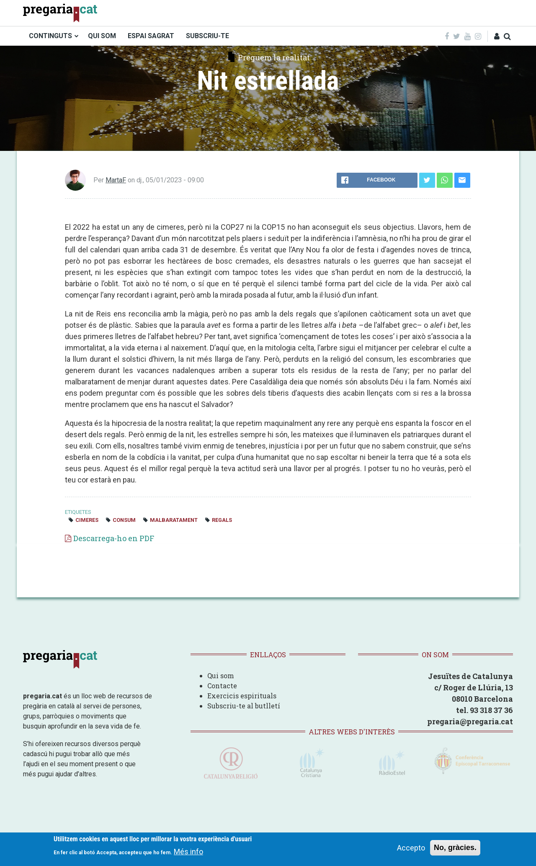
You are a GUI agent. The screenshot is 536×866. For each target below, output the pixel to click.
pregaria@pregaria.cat (470, 721)
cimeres (86, 520)
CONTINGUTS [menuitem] (50, 36)
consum (124, 520)
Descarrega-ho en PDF (113, 538)
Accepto (411, 847)
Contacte (222, 685)
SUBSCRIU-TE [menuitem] (207, 36)
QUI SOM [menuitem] (102, 36)
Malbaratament (174, 520)
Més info (188, 851)
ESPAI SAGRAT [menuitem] (151, 36)
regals (222, 520)
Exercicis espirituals (241, 695)
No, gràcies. (455, 847)
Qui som (220, 675)
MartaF (116, 180)
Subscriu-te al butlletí (243, 705)
